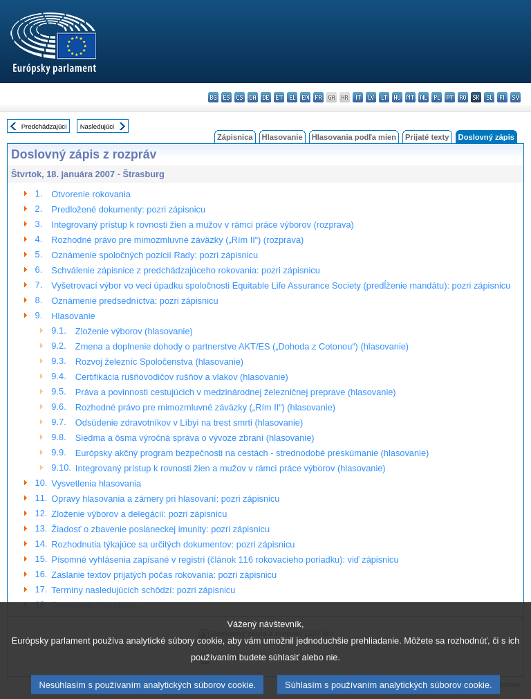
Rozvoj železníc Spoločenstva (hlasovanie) (159, 361)
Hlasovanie (282, 137)
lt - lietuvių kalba (384, 97)
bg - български (213, 97)
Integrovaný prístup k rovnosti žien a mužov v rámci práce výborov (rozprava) (202, 224)
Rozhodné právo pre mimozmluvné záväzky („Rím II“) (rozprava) (177, 240)
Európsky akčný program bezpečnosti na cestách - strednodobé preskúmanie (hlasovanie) (252, 453)
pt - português (450, 97)
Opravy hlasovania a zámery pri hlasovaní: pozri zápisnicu (165, 498)
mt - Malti (410, 97)
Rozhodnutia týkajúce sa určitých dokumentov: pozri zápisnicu (173, 544)
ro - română (463, 97)
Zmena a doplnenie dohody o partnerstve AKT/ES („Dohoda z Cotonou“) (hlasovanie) (242, 346)
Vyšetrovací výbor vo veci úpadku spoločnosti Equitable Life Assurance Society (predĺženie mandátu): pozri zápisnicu (280, 285)
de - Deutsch (266, 97)
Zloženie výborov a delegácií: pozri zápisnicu (139, 514)
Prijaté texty (427, 137)
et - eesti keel (279, 97)
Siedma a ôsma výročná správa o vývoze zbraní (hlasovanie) (195, 438)
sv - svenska (515, 97)
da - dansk (253, 97)
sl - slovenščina (489, 97)
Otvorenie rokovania (91, 194)
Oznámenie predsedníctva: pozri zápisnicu (134, 301)
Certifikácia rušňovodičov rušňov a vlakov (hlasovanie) (181, 377)
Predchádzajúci (44, 126)
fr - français (318, 97)
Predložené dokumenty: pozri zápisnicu (128, 209)
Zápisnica (235, 137)
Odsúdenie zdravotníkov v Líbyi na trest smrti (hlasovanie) (189, 422)
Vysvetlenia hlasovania (96, 483)
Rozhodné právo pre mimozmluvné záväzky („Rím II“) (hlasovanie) (205, 407)
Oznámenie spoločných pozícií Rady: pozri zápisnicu (154, 255)
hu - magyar (397, 97)
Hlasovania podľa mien (354, 137)
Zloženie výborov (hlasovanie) (134, 331)
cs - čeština (239, 97)
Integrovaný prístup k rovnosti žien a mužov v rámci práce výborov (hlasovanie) (230, 468)
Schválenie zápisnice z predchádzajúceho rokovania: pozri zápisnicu (185, 270)
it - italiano (358, 97)
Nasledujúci (97, 126)
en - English (305, 97)
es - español (226, 97)
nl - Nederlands (423, 97)
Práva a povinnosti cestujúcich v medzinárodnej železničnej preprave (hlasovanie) (235, 392)
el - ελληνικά (292, 97)
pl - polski (436, 97)
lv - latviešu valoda (371, 97)
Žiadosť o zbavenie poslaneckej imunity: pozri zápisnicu (160, 529)
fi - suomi (502, 97)
